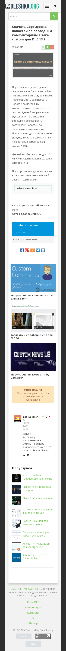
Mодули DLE (31, 588)
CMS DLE (16, 588)
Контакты (33, 612)
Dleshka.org (22, 6)
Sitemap (33, 623)
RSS (33, 617)
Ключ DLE (33, 602)
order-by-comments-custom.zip (27, 229)
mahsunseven (30, 416)
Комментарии (33, 607)
